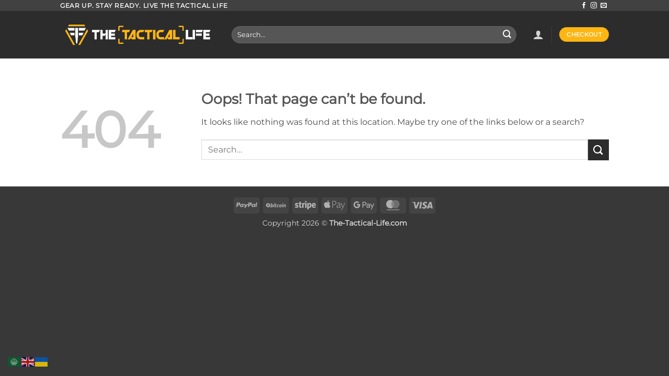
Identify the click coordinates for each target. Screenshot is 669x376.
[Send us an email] (604, 5)
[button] (538, 34)
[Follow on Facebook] (584, 5)
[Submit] (507, 35)
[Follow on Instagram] (594, 5)
